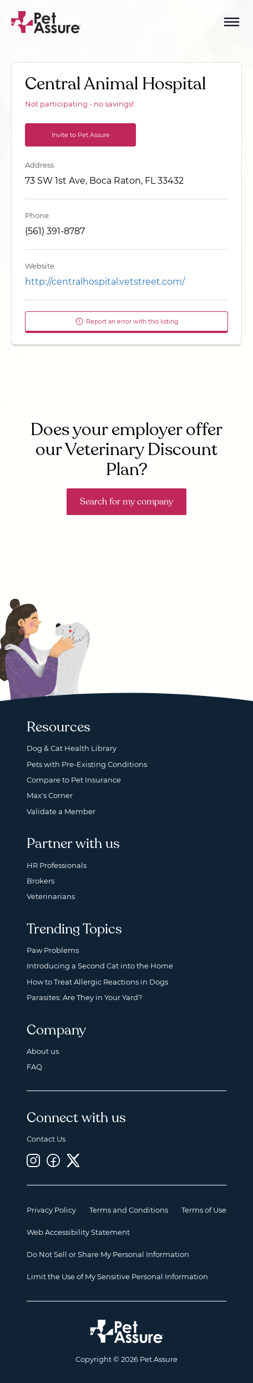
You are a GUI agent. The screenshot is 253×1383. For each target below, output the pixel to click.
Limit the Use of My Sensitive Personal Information (117, 1276)
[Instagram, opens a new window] (33, 1161)
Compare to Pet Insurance (74, 779)
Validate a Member (61, 811)
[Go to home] (46, 21)
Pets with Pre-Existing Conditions (87, 764)
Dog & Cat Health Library (72, 748)
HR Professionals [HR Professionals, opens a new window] (57, 865)
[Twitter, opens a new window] (73, 1161)
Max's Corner (50, 795)
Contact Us (46, 1138)
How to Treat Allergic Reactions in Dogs (97, 981)
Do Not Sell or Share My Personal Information (108, 1254)
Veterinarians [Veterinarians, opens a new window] (51, 896)
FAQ (34, 1066)
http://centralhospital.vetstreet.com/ (105, 281)
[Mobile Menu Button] (232, 22)
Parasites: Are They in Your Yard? (84, 997)
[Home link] (127, 1331)
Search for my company (126, 502)
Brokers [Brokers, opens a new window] (40, 880)
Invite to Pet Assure (81, 135)
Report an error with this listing (127, 321)
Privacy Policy (51, 1209)
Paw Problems (53, 950)
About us (43, 1051)
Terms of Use (203, 1209)
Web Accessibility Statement (78, 1232)
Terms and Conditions (128, 1209)
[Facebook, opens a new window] (53, 1161)
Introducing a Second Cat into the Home (100, 965)
